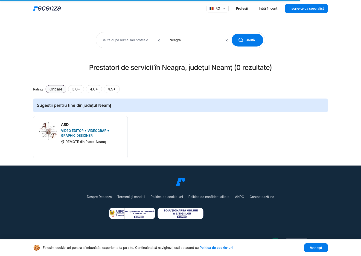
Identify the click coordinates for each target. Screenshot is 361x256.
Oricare (55, 89)
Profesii (242, 8)
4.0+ (94, 89)
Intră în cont (268, 8)
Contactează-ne (262, 197)
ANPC (239, 197)
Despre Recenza (99, 197)
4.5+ (112, 89)
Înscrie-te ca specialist (306, 8)
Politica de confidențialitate (209, 197)
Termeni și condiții (131, 197)
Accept (316, 247)
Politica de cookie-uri (167, 197)
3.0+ (76, 89)
